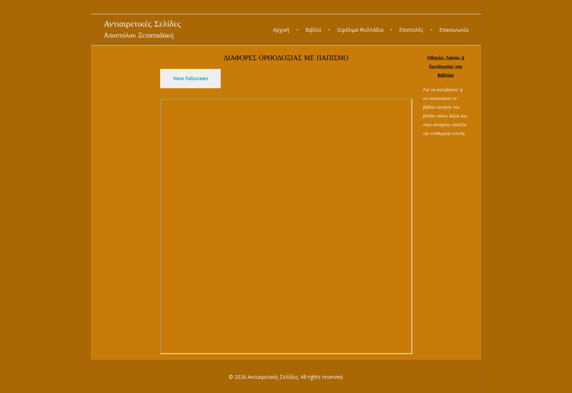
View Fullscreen (190, 78)
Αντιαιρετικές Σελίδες (142, 24)
